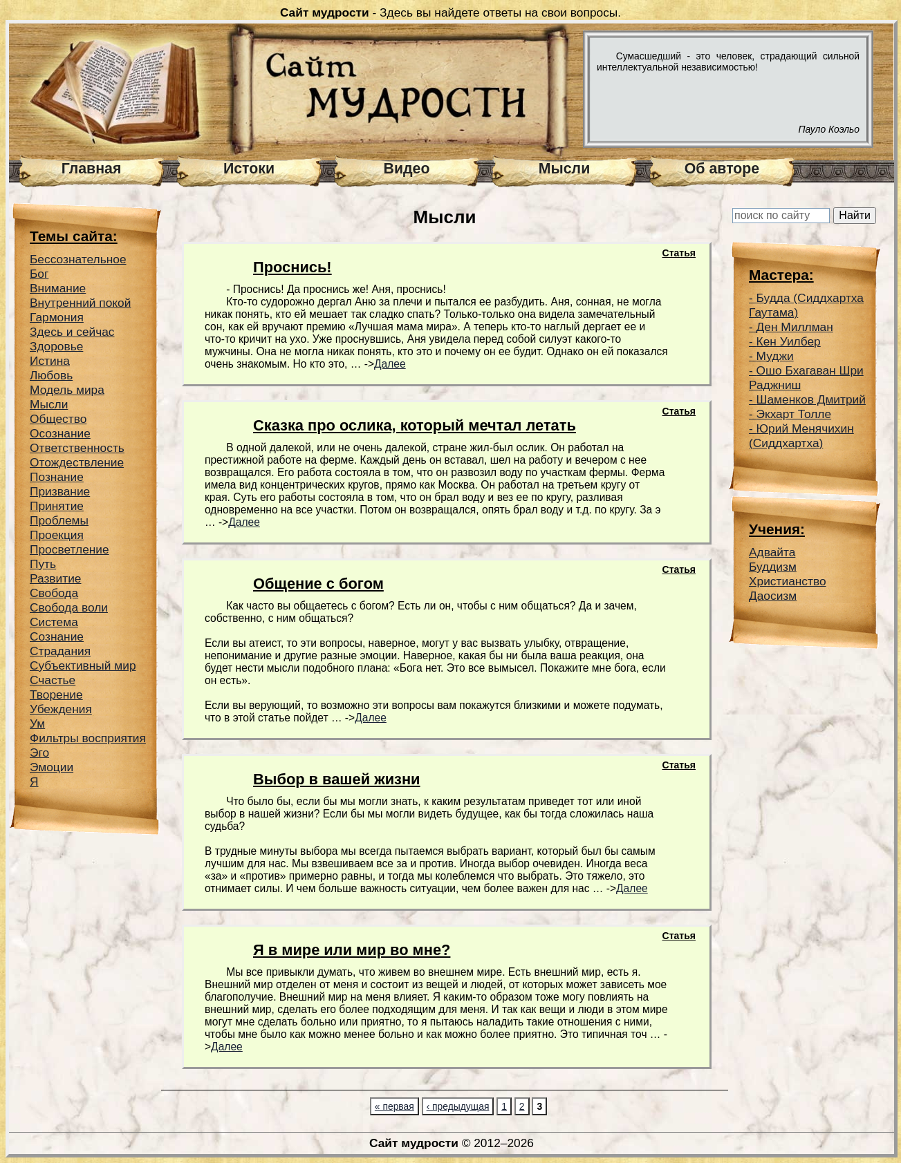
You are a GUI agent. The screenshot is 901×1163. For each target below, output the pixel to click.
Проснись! (292, 267)
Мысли (565, 168)
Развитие (56, 578)
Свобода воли (69, 607)
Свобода (54, 593)
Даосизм (773, 596)
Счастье (52, 680)
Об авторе (722, 168)
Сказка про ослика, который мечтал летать (414, 425)
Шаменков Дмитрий (811, 399)
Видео (407, 168)
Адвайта (772, 552)
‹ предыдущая (458, 1106)
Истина (50, 361)
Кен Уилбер (788, 341)
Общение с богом (318, 583)
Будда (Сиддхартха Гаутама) (806, 305)
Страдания (60, 651)
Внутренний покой (80, 303)
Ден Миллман (794, 327)
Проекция (57, 535)
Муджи (775, 356)
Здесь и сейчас (72, 332)
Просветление (69, 549)
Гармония (57, 317)
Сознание (57, 636)
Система (54, 622)
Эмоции (51, 767)
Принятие (57, 506)
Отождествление (77, 462)
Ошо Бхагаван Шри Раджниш (806, 377)
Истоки (249, 168)
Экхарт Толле (794, 414)
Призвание (60, 491)
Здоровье (56, 346)
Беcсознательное (78, 259)
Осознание (60, 433)
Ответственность (77, 448)
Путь (43, 564)
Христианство (787, 581)
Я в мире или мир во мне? (351, 949)
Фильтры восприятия (88, 738)
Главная (92, 168)
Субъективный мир (83, 665)
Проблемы (59, 520)
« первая (394, 1106)
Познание (57, 477)
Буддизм (773, 567)
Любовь (51, 375)
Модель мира (67, 390)
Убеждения (61, 709)
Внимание (58, 288)
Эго (39, 752)
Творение (56, 694)
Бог (39, 274)
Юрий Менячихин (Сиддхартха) (801, 436)
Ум (37, 723)
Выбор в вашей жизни (336, 779)
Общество (58, 419)
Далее (390, 364)
